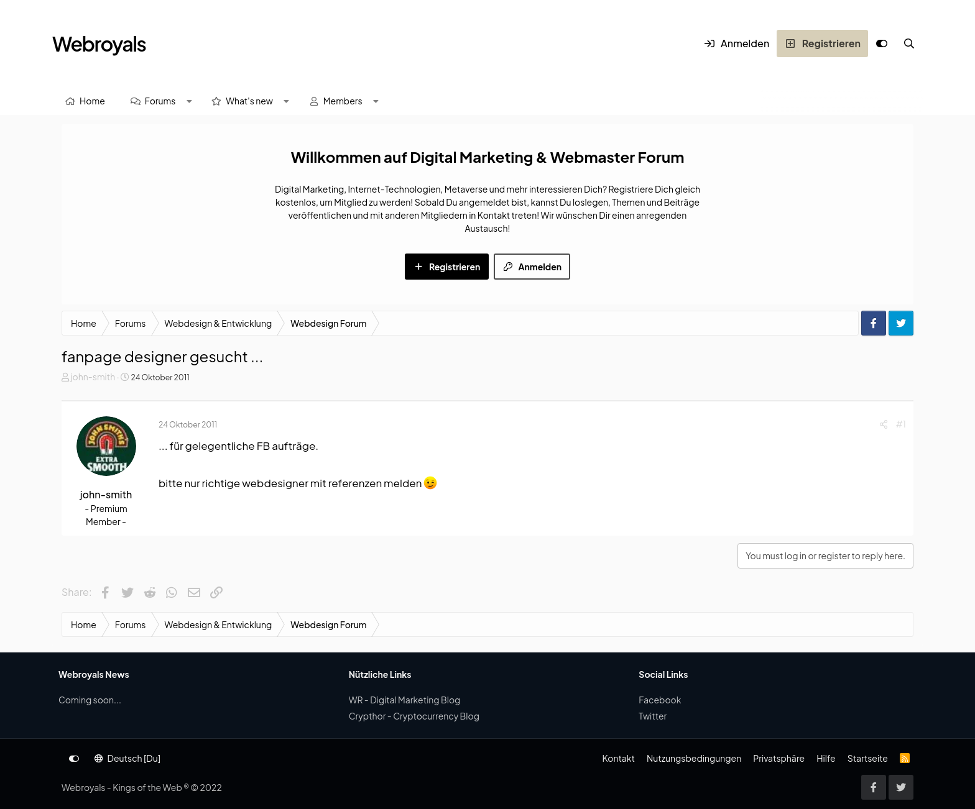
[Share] (884, 424)
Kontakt (618, 758)
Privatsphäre (779, 758)
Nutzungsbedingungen (694, 758)
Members (343, 100)
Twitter (653, 715)
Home (92, 100)
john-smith (92, 376)
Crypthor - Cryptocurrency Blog (414, 715)
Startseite (868, 758)
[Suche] (909, 43)
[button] (189, 101)
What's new (249, 100)
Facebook (660, 699)
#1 (901, 423)
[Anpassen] (881, 43)
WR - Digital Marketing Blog (405, 699)
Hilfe (825, 758)
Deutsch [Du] (127, 758)
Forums (160, 100)
